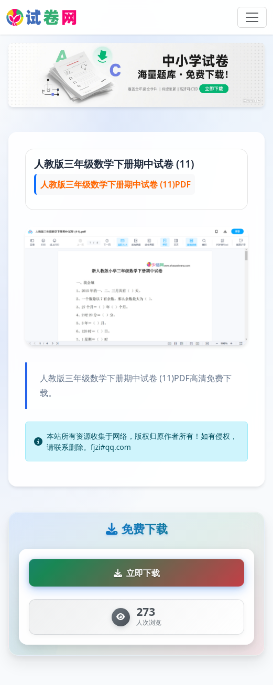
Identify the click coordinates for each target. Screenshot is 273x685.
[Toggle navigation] (252, 17)
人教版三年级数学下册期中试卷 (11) (114, 164)
